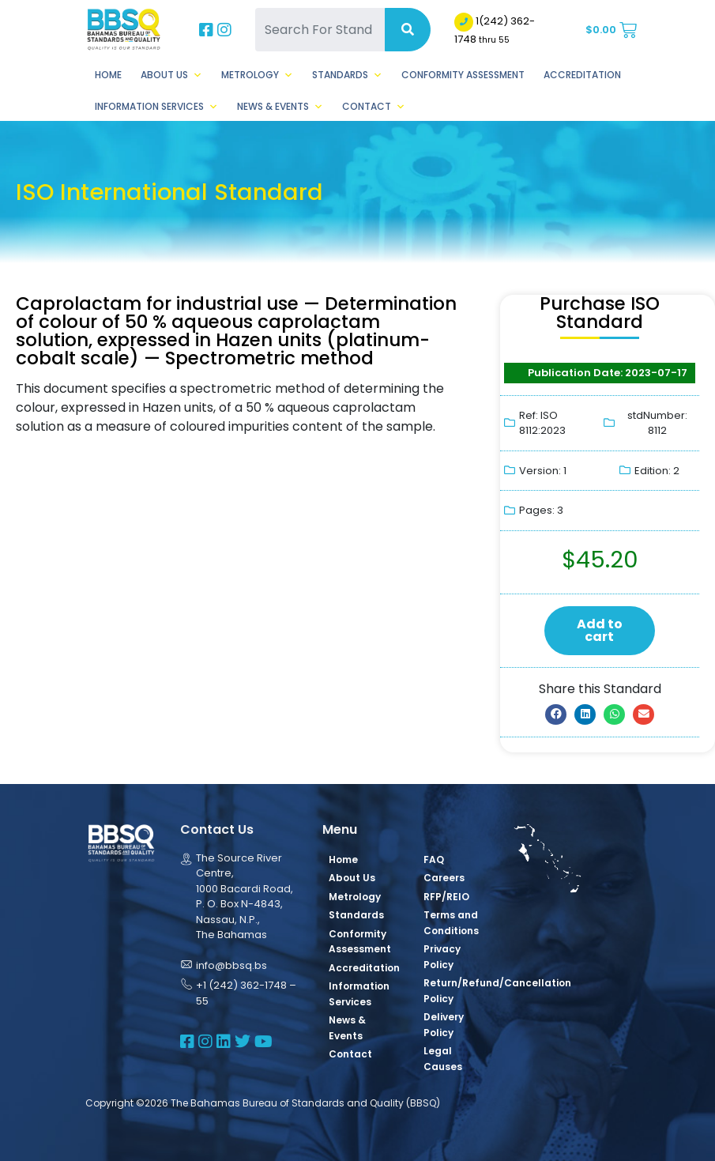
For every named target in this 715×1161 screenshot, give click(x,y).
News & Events (280, 107)
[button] (555, 714)
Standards (347, 75)
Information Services (156, 107)
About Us (171, 75)
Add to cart (600, 630)
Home (108, 74)
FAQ (433, 859)
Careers (444, 877)
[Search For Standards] (320, 29)
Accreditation (582, 74)
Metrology (257, 75)
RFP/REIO (446, 896)
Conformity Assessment (463, 74)
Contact (373, 107)
